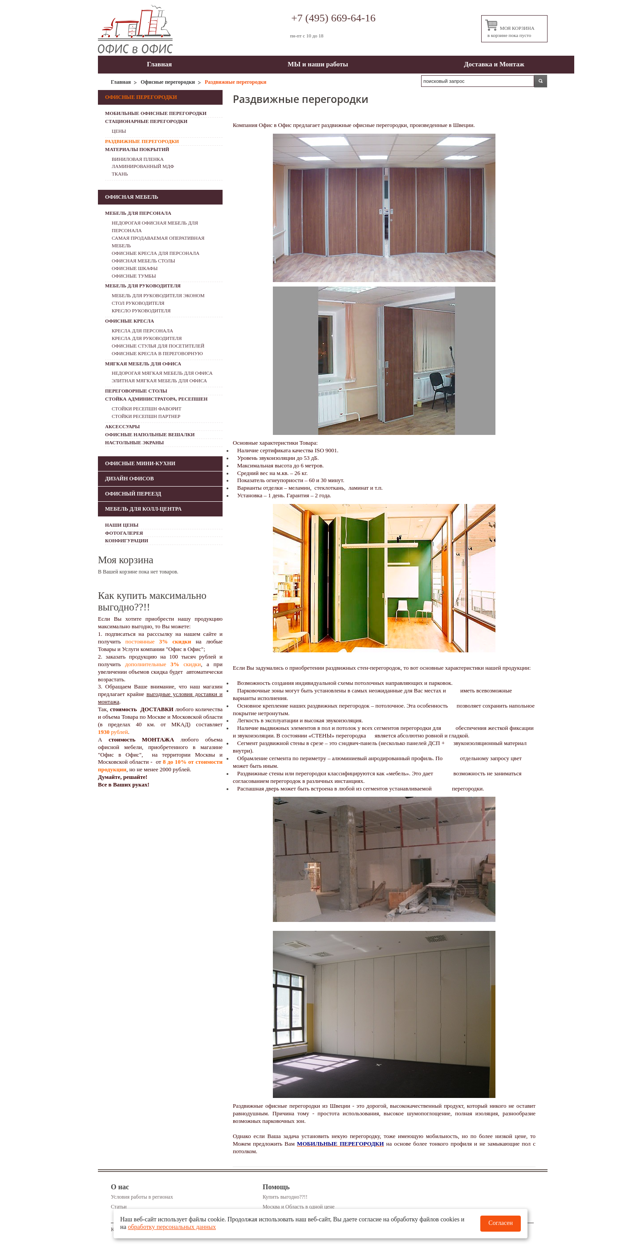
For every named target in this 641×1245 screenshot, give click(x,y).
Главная (159, 64)
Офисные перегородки (168, 82)
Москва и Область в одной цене (299, 1207)
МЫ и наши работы (318, 64)
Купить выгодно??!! (285, 1197)
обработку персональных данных (172, 1227)
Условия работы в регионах (142, 1197)
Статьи (118, 1207)
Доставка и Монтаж (494, 64)
